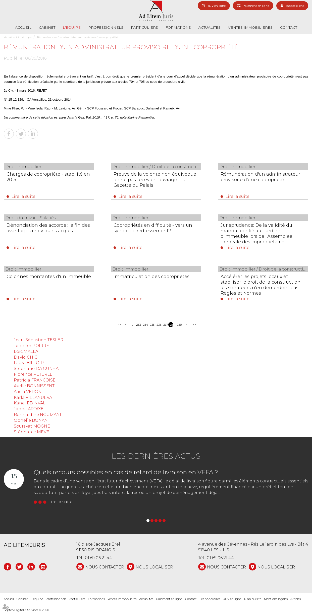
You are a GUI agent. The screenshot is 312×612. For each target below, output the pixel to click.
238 (171, 324)
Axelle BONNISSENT (34, 386)
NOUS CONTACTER (104, 567)
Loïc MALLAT (27, 351)
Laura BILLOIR (29, 362)
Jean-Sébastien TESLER (38, 339)
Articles (295, 599)
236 (158, 324)
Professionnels (105, 27)
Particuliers (144, 27)
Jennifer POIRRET (32, 345)
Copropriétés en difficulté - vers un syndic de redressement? (153, 228)
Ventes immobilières (250, 27)
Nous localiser (154, 567)
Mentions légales (276, 599)
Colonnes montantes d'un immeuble (49, 276)
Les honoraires (209, 599)
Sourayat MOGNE (32, 426)
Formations (178, 27)
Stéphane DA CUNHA (36, 368)
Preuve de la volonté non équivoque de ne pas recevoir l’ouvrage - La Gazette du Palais (155, 179)
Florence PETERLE (33, 374)
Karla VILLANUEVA (33, 397)
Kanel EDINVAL (29, 403)
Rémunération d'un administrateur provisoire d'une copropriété (77, 37)
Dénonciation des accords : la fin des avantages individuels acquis (48, 228)
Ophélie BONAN (31, 420)
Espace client (294, 6)
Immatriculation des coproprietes (151, 276)
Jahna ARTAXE (28, 408)
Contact (288, 27)
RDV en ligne (216, 6)
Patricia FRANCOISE (35, 380)
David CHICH (27, 357)
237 (165, 324)
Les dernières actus (156, 456)
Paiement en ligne (256, 6)
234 (144, 324)
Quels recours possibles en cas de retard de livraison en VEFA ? (126, 472)
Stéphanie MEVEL (33, 432)
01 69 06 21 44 (98, 557)
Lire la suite (23, 196)
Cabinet (47, 27)
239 (178, 324)
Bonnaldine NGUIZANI (37, 414)
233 (137, 324)
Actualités (209, 27)
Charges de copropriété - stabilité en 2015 (48, 176)
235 (151, 324)
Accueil (23, 27)
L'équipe (72, 27)
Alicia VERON (27, 391)
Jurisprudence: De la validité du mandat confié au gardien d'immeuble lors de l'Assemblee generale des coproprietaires (256, 233)
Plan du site (252, 599)
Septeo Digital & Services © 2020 (26, 610)
